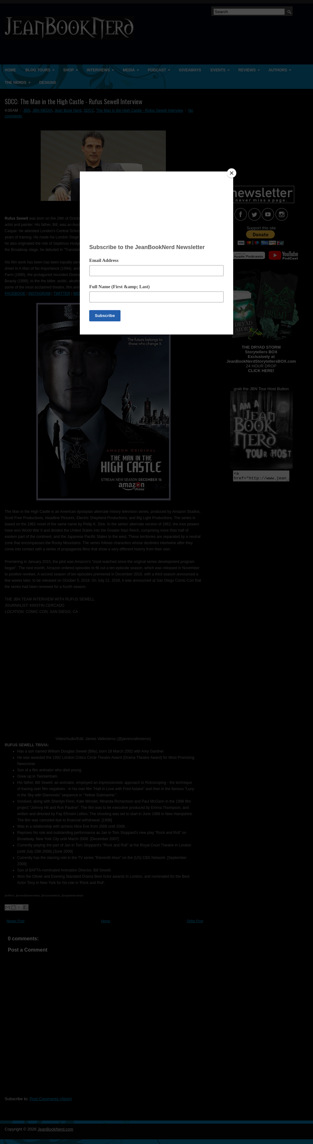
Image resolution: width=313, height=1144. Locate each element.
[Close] (231, 173)
